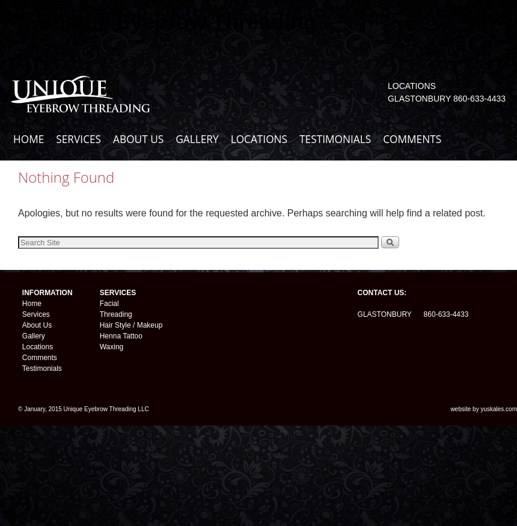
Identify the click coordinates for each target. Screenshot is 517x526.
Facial (109, 303)
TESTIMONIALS (335, 139)
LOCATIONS (259, 139)
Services (36, 314)
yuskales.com (498, 409)
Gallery (33, 336)
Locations (37, 347)
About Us (37, 325)
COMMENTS (412, 139)
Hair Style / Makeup (131, 325)
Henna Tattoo (121, 336)
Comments (39, 357)
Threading (116, 314)
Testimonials (42, 368)
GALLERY (197, 139)
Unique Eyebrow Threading (177, 22)
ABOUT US (138, 139)
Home (31, 303)
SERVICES (78, 139)
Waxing (112, 347)
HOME (28, 139)
